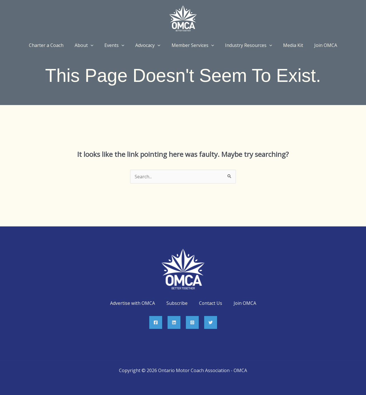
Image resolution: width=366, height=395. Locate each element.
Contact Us (210, 303)
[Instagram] (192, 322)
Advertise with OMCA (132, 303)
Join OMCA (245, 303)
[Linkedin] (174, 322)
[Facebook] (155, 322)
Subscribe (176, 303)
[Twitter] (210, 322)
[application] (95, 45)
